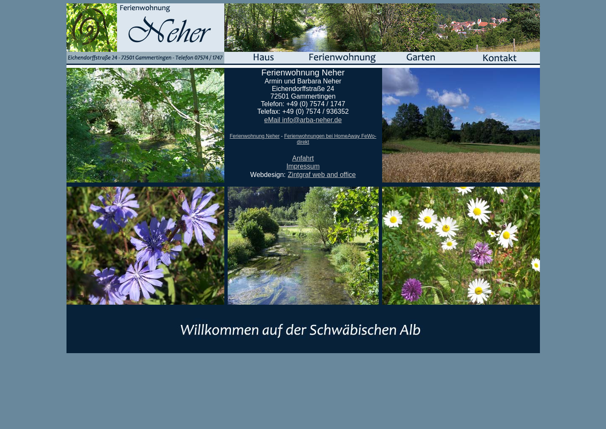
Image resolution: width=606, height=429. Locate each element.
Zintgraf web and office (322, 174)
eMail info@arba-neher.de (303, 119)
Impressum (302, 166)
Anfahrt (303, 158)
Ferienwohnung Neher (255, 136)
